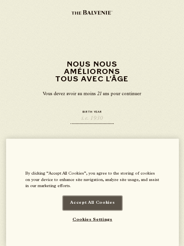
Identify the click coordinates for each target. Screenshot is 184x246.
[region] (92, 192)
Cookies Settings (92, 220)
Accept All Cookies (92, 203)
